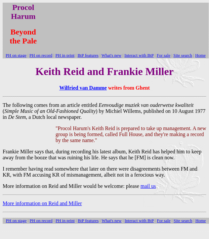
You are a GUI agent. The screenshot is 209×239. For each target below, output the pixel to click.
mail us (148, 186)
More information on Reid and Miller (42, 203)
